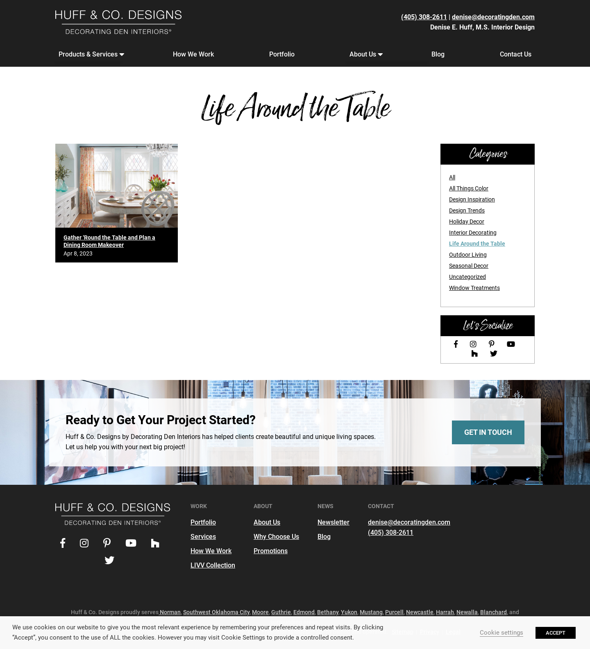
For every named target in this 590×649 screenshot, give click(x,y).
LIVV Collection (213, 565)
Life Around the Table (477, 243)
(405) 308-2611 (424, 17)
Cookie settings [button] (501, 632)
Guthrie (281, 612)
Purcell (394, 612)
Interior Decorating (473, 232)
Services (203, 536)
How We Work (193, 54)
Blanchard (493, 612)
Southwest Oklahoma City (216, 612)
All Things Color (468, 188)
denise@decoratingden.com (493, 17)
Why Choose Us (276, 536)
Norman (170, 612)
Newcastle (419, 612)
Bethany (327, 612)
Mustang (371, 612)
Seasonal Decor (468, 265)
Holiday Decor (466, 221)
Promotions (271, 551)
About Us (364, 54)
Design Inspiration (472, 199)
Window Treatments (474, 288)
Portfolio (282, 54)
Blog (438, 54)
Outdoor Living (468, 254)
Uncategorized (467, 277)
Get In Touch (488, 432)
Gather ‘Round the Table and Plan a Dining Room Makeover (109, 241)
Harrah (445, 612)
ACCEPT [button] (555, 633)
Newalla (467, 612)
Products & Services (90, 54)
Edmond (304, 612)
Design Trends (467, 210)
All (452, 177)
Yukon (349, 612)
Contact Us (515, 54)
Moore (260, 612)
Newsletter (333, 522)
